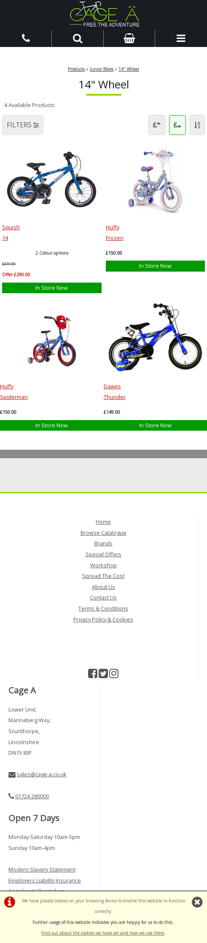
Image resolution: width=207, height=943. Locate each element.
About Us (103, 587)
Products (76, 69)
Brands (103, 543)
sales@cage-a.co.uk (42, 774)
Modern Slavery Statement (41, 869)
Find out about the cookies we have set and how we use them (102, 933)
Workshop (103, 565)
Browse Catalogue (103, 532)
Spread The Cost (103, 576)
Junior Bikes (101, 69)
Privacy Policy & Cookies (103, 619)
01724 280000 (32, 796)
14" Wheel (128, 69)
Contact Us (103, 597)
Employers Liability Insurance (44, 880)
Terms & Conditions (103, 608)
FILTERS (23, 125)
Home (103, 521)
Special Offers (103, 554)
